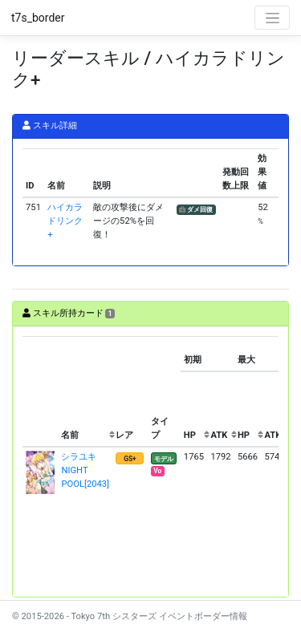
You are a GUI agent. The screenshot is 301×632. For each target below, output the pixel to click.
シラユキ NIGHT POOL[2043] (85, 470)
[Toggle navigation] (272, 18)
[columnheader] (40, 391)
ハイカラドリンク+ (65, 221)
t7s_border (38, 17)
